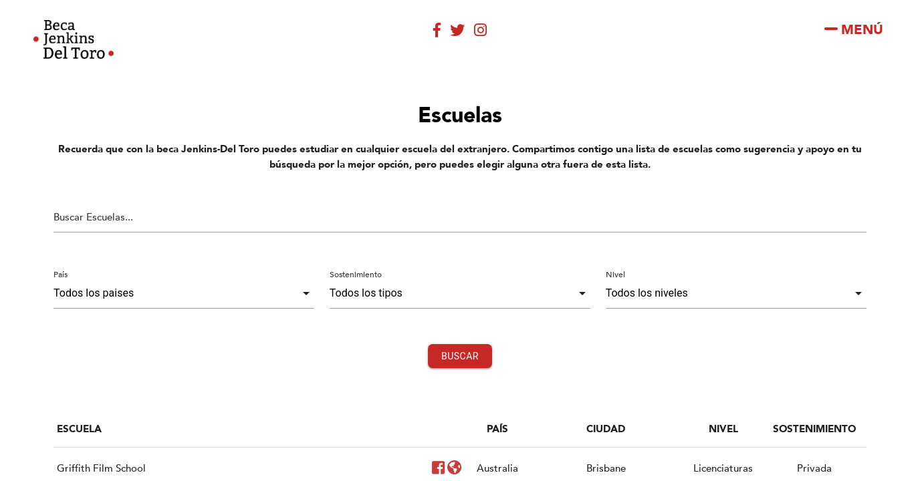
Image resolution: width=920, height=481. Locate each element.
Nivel (615, 274)
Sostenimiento (356, 274)
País (60, 274)
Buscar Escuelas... (93, 217)
